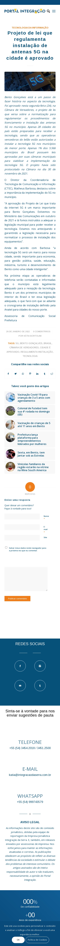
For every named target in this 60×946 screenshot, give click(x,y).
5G (17, 343)
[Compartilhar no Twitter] (15, 373)
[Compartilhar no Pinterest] (30, 373)
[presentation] (28, 559)
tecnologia (30, 356)
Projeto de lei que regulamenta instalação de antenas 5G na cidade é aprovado (30, 45)
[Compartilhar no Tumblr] (44, 373)
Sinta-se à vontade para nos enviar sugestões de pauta (30, 713)
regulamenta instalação (37, 352)
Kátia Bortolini (32, 336)
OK (18, 939)
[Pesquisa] (47, 11)
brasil (48, 343)
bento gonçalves (31, 343)
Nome (46, 517)
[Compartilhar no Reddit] (51, 373)
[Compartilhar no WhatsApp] (22, 373)
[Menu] (54, 11)
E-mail (46, 530)
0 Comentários (41, 331)
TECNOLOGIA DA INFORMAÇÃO (30, 27)
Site (45, 537)
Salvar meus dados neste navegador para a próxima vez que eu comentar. (27, 549)
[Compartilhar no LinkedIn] (37, 373)
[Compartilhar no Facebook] (8, 373)
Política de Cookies (37, 939)
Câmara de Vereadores (24, 347)
